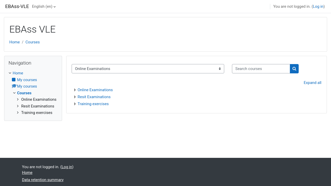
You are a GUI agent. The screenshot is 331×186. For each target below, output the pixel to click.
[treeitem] (33, 93)
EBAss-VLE (17, 6)
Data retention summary (43, 179)
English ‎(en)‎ (42, 6)
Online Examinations (95, 90)
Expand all (312, 82)
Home (14, 42)
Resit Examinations (94, 97)
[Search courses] (261, 69)
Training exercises (93, 104)
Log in (318, 6)
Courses (33, 42)
